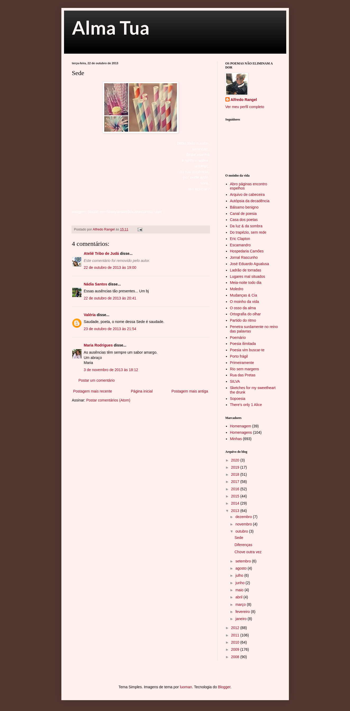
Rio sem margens (244, 369)
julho (239, 575)
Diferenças (243, 545)
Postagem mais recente (92, 391)
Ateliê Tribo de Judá (101, 253)
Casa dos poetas (244, 220)
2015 (235, 496)
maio (239, 590)
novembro (244, 524)
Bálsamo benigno (244, 207)
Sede (238, 537)
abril (239, 597)
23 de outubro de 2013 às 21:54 (110, 329)
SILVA (235, 381)
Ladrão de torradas (245, 270)
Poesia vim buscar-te (247, 350)
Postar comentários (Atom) (108, 400)
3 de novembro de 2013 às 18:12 (111, 370)
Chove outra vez (247, 552)
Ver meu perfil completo (244, 107)
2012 (235, 628)
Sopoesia (237, 398)
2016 (235, 489)
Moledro (236, 289)
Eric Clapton (240, 239)
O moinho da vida (244, 301)
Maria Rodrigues (98, 345)
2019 (235, 467)
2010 (235, 642)
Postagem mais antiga (189, 391)
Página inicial (142, 391)
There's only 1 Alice (246, 405)
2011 (235, 635)
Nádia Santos (95, 284)
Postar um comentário (97, 380)
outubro (242, 531)
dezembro (244, 517)
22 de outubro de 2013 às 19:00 (110, 267)
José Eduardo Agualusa (249, 264)
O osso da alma (243, 308)
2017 (235, 481)
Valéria (90, 315)
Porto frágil (239, 356)
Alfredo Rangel (244, 100)
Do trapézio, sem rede (248, 232)
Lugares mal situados (247, 276)
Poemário (238, 337)
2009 (235, 649)
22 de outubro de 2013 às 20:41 (110, 298)
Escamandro (240, 245)
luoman (186, 687)
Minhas (236, 439)
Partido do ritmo (243, 320)
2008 (235, 657)
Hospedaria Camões (247, 251)
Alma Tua (110, 27)
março (241, 604)
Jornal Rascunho (244, 257)
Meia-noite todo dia (245, 282)
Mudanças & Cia (243, 295)
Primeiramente (242, 363)
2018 (235, 474)
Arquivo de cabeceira (247, 194)
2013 (235, 511)
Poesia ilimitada (243, 343)
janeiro (241, 619)
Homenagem (240, 426)
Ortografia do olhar (245, 314)
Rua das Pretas (243, 375)
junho (240, 583)
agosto (241, 568)
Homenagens (241, 432)
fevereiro (243, 612)
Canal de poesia (243, 213)
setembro (243, 561)
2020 (235, 460)
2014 (235, 503)
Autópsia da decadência (249, 201)
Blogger (224, 687)
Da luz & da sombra (246, 226)
